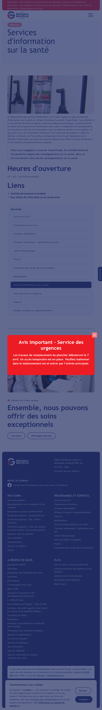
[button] (94, 335)
